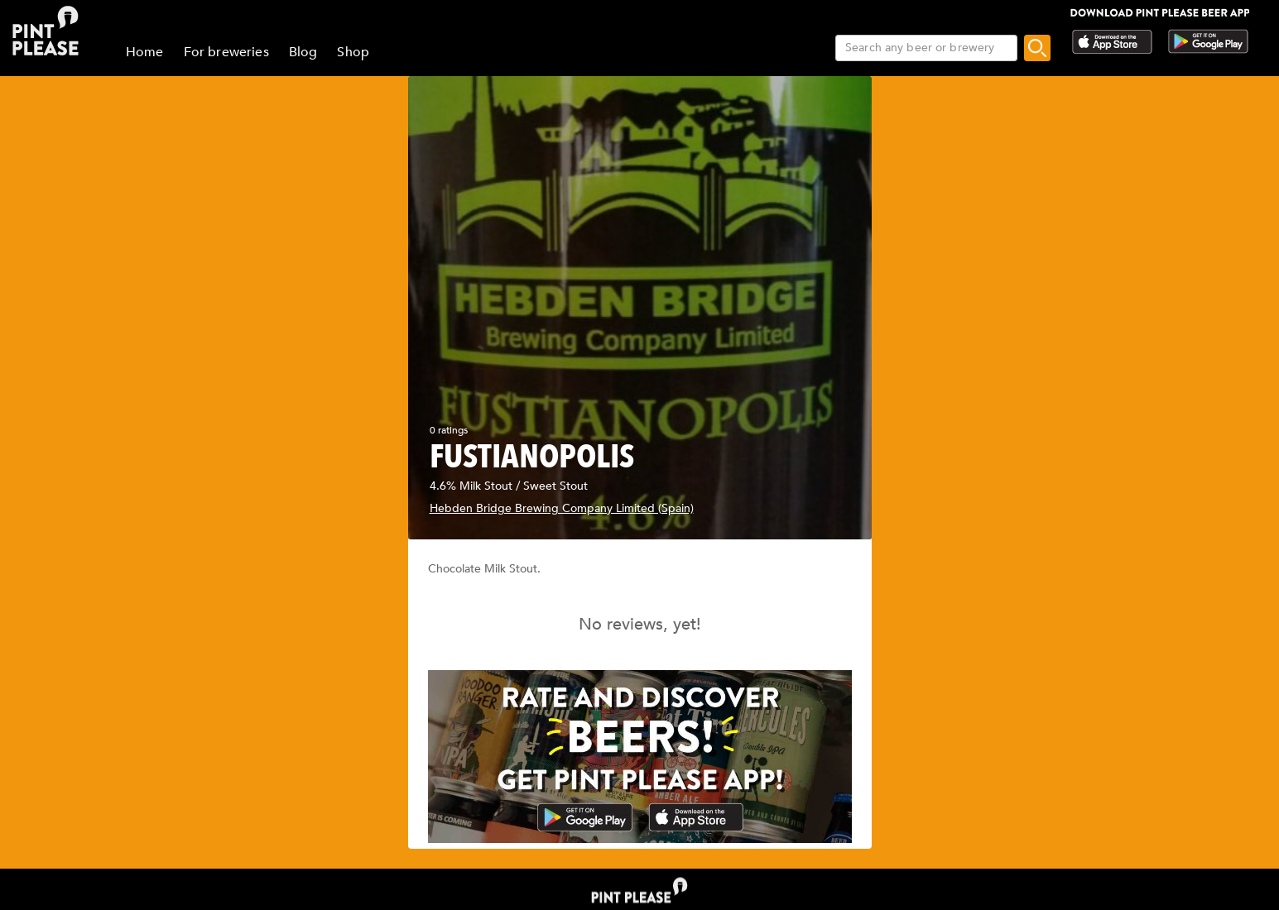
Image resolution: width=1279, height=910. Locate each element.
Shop (353, 52)
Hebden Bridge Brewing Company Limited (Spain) (562, 508)
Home (145, 52)
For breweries (226, 52)
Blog (303, 52)
